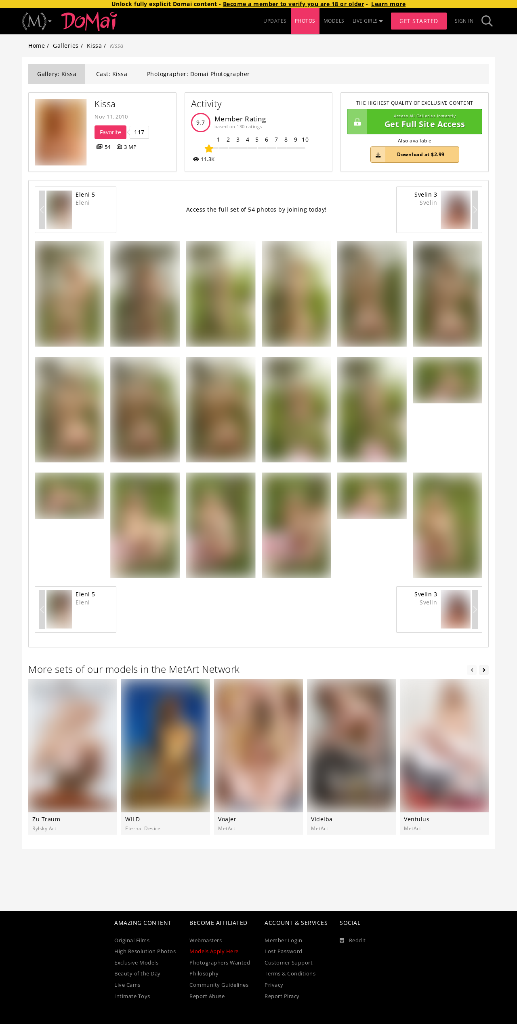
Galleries (66, 45)
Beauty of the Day (137, 973)
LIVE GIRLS (368, 20)
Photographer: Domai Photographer (198, 74)
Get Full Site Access (412, 121)
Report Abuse (207, 996)
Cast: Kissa (112, 74)
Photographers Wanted (219, 962)
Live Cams (127, 985)
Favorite (110, 132)
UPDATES (275, 20)
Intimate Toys (132, 996)
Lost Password (284, 951)
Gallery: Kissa (56, 74)
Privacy (274, 985)
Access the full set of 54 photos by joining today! (256, 209)
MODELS (334, 20)
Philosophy (204, 973)
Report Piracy (282, 996)
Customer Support (289, 962)
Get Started (418, 21)
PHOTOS (305, 20)
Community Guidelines (218, 985)
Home (36, 45)
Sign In (464, 20)
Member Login (283, 940)
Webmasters (205, 940)
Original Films (131, 940)
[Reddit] (353, 940)
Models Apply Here (214, 951)
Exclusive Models (136, 962)
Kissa (94, 45)
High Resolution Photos (145, 951)
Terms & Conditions (290, 973)
